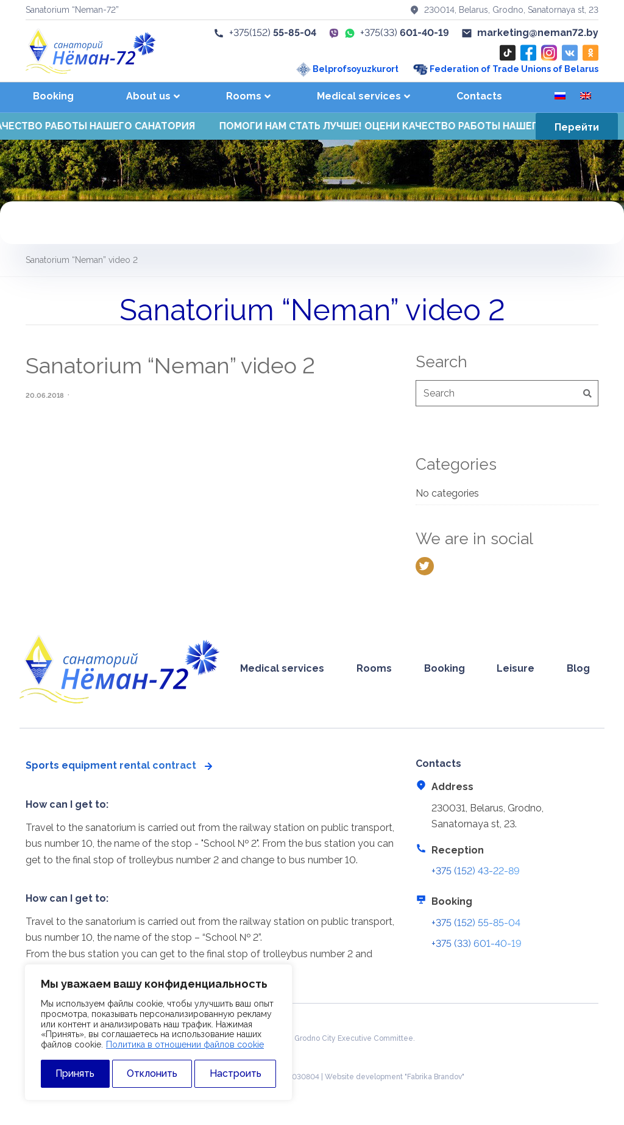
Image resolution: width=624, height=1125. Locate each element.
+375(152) (264, 33)
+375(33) (404, 32)
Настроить (235, 1073)
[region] (158, 1032)
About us (148, 96)
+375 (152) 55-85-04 (475, 923)
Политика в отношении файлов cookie (185, 1044)
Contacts (479, 96)
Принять (74, 1073)
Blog (578, 668)
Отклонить (152, 1073)
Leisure (515, 668)
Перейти (577, 127)
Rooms (243, 96)
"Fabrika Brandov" (434, 1077)
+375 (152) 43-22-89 (475, 871)
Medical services (359, 96)
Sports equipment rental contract (111, 765)
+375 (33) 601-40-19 (476, 943)
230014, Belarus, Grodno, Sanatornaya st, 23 (504, 10)
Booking (53, 96)
